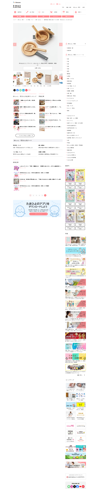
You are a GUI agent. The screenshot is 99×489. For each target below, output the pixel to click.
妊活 (84, 7)
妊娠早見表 (17, 12)
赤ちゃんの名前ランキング (73, 135)
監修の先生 (69, 150)
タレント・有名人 (71, 108)
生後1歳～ (69, 50)
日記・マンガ (70, 105)
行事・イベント (70, 88)
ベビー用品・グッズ (29, 19)
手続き (68, 142)
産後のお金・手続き (71, 95)
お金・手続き (30, 12)
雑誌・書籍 (19, 16)
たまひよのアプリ (71, 152)
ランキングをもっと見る (25, 158)
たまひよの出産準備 (71, 157)
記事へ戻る (38, 68)
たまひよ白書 (70, 160)
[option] (38, 44)
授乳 (68, 71)
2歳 (37, 85)
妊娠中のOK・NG (71, 133)
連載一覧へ (79, 375)
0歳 (31, 85)
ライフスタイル (70, 98)
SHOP (52, 4)
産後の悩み (69, 81)
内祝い (58, 4)
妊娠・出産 (68, 7)
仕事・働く (69, 93)
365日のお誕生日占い (72, 125)
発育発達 (69, 83)
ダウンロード (38, 236)
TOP (63, 7)
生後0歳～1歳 (70, 48)
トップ (14, 19)
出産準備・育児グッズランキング (74, 137)
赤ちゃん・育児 (76, 7)
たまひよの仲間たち (71, 155)
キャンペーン (55, 16)
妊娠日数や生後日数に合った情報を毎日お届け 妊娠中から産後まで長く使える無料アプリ (38, 233)
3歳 (40, 85)
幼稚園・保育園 (70, 91)
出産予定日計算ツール (72, 128)
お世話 (68, 76)
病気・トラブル (70, 78)
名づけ (41, 12)
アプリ (31, 16)
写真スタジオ (67, 16)
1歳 (34, 85)
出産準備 (53, 12)
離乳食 (65, 12)
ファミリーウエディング (72, 100)
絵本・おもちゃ (38, 19)
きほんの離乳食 (70, 147)
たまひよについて (71, 115)
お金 (68, 140)
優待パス (78, 12)
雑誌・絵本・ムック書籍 (72, 118)
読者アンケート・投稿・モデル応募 (75, 123)
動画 (68, 110)
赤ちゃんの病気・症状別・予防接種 (75, 145)
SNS (43, 16)
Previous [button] (14, 44)
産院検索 (69, 130)
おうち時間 (49, 85)
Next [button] (61, 44)
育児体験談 (69, 103)
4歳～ (44, 85)
